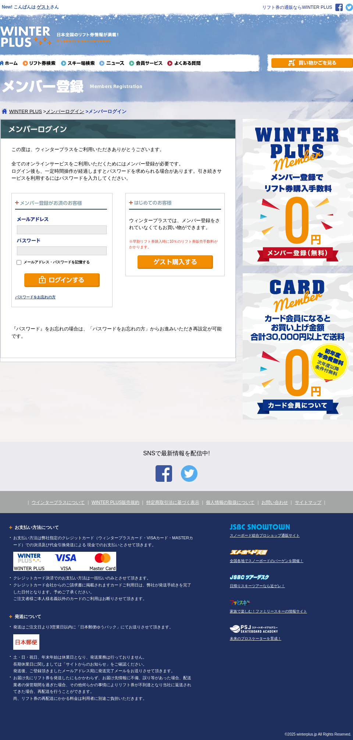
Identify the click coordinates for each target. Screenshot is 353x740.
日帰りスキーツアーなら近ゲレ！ (257, 586)
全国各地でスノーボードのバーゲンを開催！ (266, 561)
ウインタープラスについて (58, 502)
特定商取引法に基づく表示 (172, 502)
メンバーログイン (65, 111)
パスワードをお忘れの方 (35, 297)
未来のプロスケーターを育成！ (255, 638)
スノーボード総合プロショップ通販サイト (265, 535)
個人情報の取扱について (230, 502)
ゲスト (43, 7)
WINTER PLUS (25, 111)
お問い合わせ (274, 502)
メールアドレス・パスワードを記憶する (53, 262)
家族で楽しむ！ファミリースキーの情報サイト (268, 611)
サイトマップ (308, 502)
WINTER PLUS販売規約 (115, 502)
